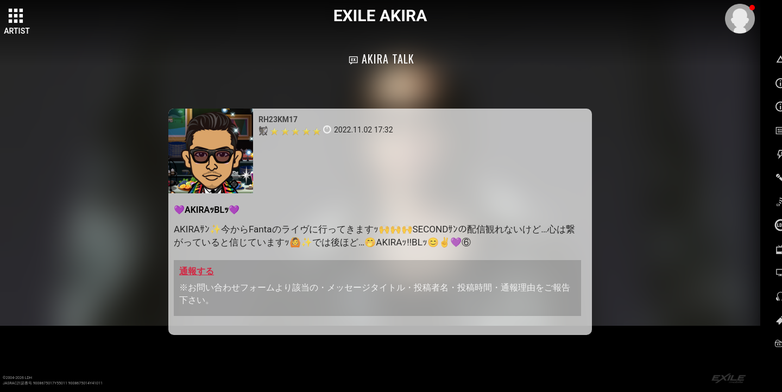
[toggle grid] (17, 17)
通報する (196, 271)
